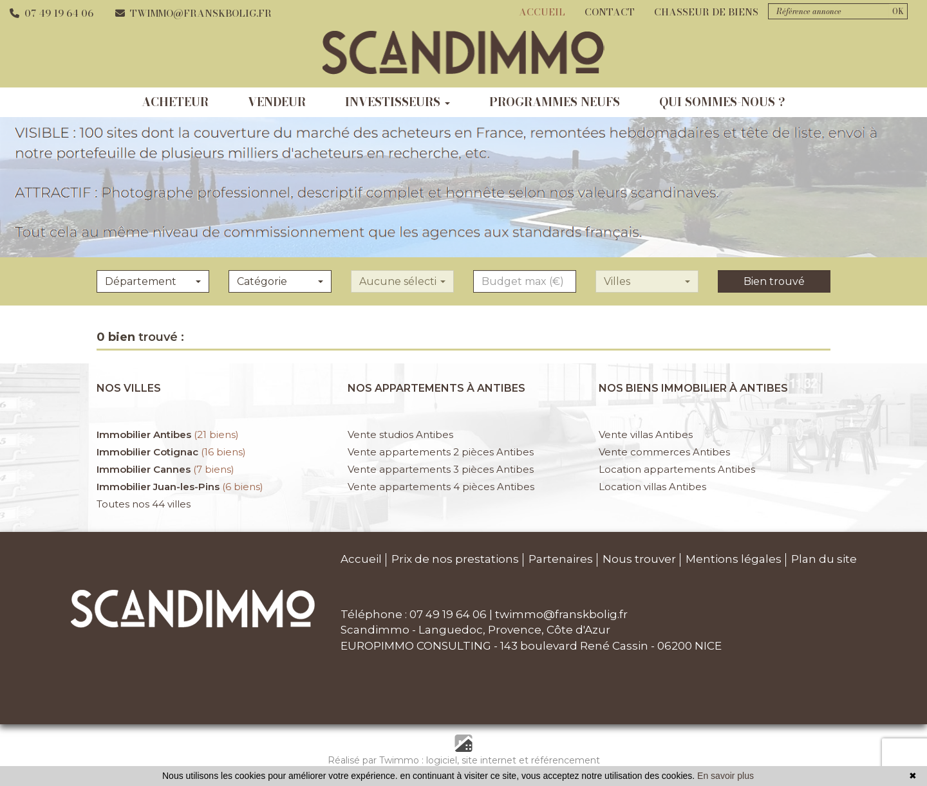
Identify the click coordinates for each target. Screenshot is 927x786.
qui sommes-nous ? (722, 102)
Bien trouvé (774, 281)
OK (898, 11)
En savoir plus (725, 776)
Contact (610, 12)
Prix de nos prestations (455, 559)
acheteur (175, 102)
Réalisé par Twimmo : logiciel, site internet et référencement (464, 760)
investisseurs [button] (397, 102)
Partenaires (561, 559)
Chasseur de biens (706, 12)
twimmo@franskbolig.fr (193, 13)
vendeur (277, 102)
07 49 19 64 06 (51, 13)
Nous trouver (639, 559)
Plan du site (824, 559)
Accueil (542, 12)
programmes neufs (554, 102)
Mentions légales (734, 559)
